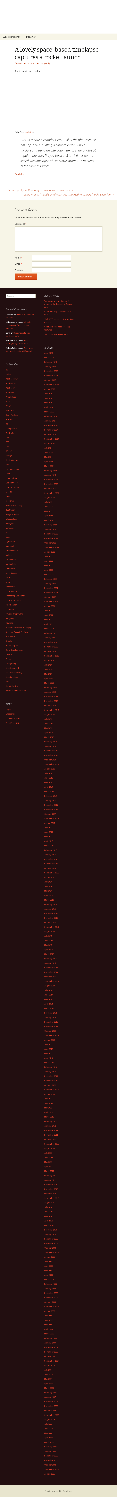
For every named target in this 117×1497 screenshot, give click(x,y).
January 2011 (50, 1180)
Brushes (9, 419)
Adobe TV (10, 392)
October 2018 (50, 759)
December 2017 (51, 805)
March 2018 (49, 791)
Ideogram (10, 500)
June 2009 (48, 1266)
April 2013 (48, 1058)
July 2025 (48, 393)
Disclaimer (30, 36)
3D (7, 369)
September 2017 (51, 818)
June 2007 (48, 1374)
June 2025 (48, 398)
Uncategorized (12, 668)
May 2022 (48, 565)
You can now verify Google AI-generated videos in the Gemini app (58, 304)
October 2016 (50, 868)
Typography (11, 663)
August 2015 (49, 931)
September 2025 (51, 384)
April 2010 (48, 1220)
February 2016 (50, 904)
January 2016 (50, 909)
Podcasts (10, 609)
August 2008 (49, 1311)
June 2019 (48, 723)
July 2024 (48, 448)
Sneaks (9, 641)
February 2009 (50, 1284)
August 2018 (49, 768)
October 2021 (50, 597)
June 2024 (48, 452)
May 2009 (48, 1270)
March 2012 (49, 1116)
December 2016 (51, 859)
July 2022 (48, 556)
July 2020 (48, 665)
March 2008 (49, 1333)
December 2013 (51, 1022)
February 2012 (50, 1121)
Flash (8, 473)
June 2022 (48, 561)
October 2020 (50, 651)
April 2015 (48, 949)
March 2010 (49, 1225)
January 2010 (50, 1234)
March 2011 (49, 1171)
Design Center (12, 460)
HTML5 (8, 496)
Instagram (10, 523)
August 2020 (49, 660)
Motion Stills (11, 559)
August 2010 (49, 1202)
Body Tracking (12, 415)
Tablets (9, 654)
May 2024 (48, 457)
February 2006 (50, 1446)
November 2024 (51, 429)
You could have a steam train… (57, 334)
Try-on (8, 659)
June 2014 (48, 994)
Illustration (10, 510)
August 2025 (49, 389)
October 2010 (50, 1193)
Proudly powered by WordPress (59, 1491)
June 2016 (48, 886)
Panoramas (10, 586)
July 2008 (48, 1315)
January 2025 (50, 420)
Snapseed (10, 636)
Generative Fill (12, 482)
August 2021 (49, 606)
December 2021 (51, 588)
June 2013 (48, 1049)
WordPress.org (12, 723)
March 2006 (49, 1442)
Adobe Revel (11, 387)
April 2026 (48, 353)
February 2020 (50, 687)
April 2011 (48, 1166)
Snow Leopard (12, 645)
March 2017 (49, 845)
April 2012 (48, 1112)
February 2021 (50, 633)
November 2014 (51, 972)
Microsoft (10, 546)
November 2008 (51, 1297)
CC (7, 424)
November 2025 (51, 375)
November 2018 (51, 755)
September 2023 (51, 493)
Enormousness (12, 469)
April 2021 (48, 624)
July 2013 (48, 1044)
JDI (7, 532)
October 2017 (50, 814)
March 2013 (49, 1062)
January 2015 (50, 963)
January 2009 (50, 1288)
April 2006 (48, 1437)
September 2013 (51, 1035)
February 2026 (50, 362)
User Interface (12, 677)
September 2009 (51, 1252)
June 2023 (48, 506)
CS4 (7, 437)
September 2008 (51, 1306)
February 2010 (50, 1229)
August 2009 (49, 1257)
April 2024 (48, 461)
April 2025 (48, 407)
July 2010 (48, 1207)
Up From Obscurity (14, 672)
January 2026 (50, 366)
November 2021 (51, 592)
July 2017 (48, 827)
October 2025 (50, 380)
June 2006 (48, 1428)
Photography (44, 63)
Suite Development (14, 650)
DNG (7, 464)
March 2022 (49, 574)
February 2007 (50, 1392)
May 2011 (48, 1162)
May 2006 (48, 1433)
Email (18, 263)
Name (18, 257)
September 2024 (51, 439)
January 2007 (50, 1397)
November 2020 (51, 646)
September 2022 (51, 547)
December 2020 (51, 642)
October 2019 (50, 705)
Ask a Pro (10, 410)
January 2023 (50, 529)
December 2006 (51, 1401)
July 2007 (48, 1370)
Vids (7, 681)
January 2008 (50, 1342)
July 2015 (48, 936)
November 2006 (51, 1406)
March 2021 (49, 628)
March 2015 (49, 954)
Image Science (12, 514)
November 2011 (51, 1135)
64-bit (8, 374)
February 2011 (50, 1175)
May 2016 (48, 890)
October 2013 (50, 1031)
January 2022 (50, 583)
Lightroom (10, 541)
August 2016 (49, 877)
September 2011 (51, 1144)
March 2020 (49, 683)
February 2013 (50, 1067)
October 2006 (50, 1410)
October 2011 (50, 1139)
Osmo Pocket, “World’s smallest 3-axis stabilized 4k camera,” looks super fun (69, 194)
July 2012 (48, 1098)
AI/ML (8, 401)
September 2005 (51, 1469)
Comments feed (13, 718)
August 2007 (49, 1365)
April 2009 (48, 1275)
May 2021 (48, 619)
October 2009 (50, 1248)
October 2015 (50, 922)
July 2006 (48, 1424)
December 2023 (51, 479)
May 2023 (48, 511)
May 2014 (48, 999)
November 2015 (51, 918)
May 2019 (48, 728)
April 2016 (48, 895)
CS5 (7, 442)
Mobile (9, 555)
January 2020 (50, 692)
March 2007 (49, 1388)
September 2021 (51, 601)
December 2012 (51, 1076)
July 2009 (48, 1261)
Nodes (8, 582)
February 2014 (50, 1013)
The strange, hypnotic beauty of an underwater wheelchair (38, 190)
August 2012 (49, 1094)
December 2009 (51, 1238)
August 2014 (49, 985)
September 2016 (51, 872)
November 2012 (51, 1080)
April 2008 (48, 1329)
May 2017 (48, 836)
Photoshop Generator (15, 595)
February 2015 (50, 958)
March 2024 (49, 466)
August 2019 (49, 714)
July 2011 (48, 1153)
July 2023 (48, 502)
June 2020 (48, 669)
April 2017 (48, 841)
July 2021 (48, 610)
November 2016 (51, 863)
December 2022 (51, 533)
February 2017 (50, 850)
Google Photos (12, 487)
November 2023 (51, 484)
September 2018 (51, 764)
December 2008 (51, 1293)
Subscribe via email (11, 36)
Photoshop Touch (13, 600)
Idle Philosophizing (14, 505)
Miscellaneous (12, 550)
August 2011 (49, 1148)
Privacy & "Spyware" (15, 613)
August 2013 (49, 1040)
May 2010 (48, 1216)
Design (9, 455)
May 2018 (48, 782)
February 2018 (50, 796)
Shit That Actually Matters (17, 632)
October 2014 (50, 976)
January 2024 (50, 475)
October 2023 (50, 488)
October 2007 (50, 1356)
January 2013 (50, 1071)
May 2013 (48, 1053)
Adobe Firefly (12, 378)
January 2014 (50, 1017)
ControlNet (10, 433)
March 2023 (49, 520)
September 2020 (51, 655)
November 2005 (51, 1460)
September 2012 (51, 1089)
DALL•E (9, 451)
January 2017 (50, 854)
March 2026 (49, 357)
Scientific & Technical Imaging (18, 627)
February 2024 (50, 470)
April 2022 (48, 570)
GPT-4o (9, 491)
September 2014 (51, 981)
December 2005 (51, 1455)
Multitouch (10, 568)
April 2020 (48, 678)
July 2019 (48, 719)
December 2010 (51, 1184)
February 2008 (50, 1338)
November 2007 (51, 1351)
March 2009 (49, 1279)
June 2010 (48, 1211)
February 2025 (50, 416)
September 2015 (51, 927)
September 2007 (51, 1361)
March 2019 (49, 737)
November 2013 (51, 1026)
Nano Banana (11, 573)
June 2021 (48, 615)
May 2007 (48, 1379)
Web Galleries (12, 686)
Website (19, 269)
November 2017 (51, 809)
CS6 (7, 446)
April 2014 (48, 1003)
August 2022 (49, 552)
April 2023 (48, 515)
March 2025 (49, 411)
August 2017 (49, 823)
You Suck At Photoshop (16, 690)
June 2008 (48, 1320)
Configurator (11, 428)
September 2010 (51, 1198)
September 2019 (51, 710)
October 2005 (50, 1464)
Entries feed (11, 713)
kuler (8, 537)
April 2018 (48, 787)
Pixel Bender (11, 604)
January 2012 (50, 1125)
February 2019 (50, 741)
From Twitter (11, 478)
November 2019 (51, 701)
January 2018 (50, 800)
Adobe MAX (11, 383)
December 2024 (51, 425)
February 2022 (50, 579)
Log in (8, 709)
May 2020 (48, 674)
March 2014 (49, 1008)
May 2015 (48, 945)
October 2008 (50, 1302)
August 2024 (49, 443)
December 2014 (51, 967)
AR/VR (8, 406)
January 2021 (50, 637)
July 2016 (48, 881)
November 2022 (51, 538)
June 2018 (48, 777)
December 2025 (51, 371)
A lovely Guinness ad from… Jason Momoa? (18, 325)
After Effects (11, 397)
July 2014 (48, 990)
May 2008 (48, 1324)
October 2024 (50, 434)
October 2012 (50, 1085)
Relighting (10, 618)
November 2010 (51, 1189)
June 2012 (48, 1103)
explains (29, 131)
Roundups (10, 623)
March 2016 (49, 900)
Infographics (11, 519)
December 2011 (51, 1130)
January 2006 (50, 1451)
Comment (20, 223)
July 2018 (48, 773)
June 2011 (48, 1157)
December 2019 (51, 696)
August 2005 (49, 1474)
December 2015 (51, 913)
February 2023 (50, 524)
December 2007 (51, 1347)
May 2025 (48, 402)
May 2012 (48, 1107)
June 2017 (48, 832)
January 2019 (50, 746)
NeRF (8, 577)
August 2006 (49, 1419)
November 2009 (51, 1243)
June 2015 (48, 940)
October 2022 (50, 542)
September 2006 (51, 1415)
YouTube (19, 173)
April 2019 (48, 732)
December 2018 (51, 750)
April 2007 (48, 1383)
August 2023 (49, 497)
